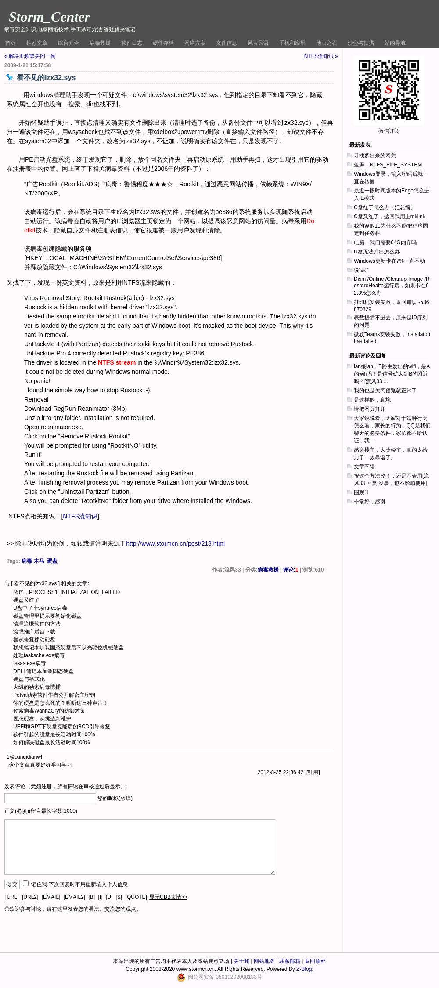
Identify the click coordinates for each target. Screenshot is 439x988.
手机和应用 (292, 43)
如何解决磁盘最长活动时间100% (51, 742)
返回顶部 (315, 961)
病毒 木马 (33, 561)
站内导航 (395, 43)
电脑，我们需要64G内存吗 (385, 242)
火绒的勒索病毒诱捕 (37, 687)
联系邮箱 (289, 961)
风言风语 (258, 43)
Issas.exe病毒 (29, 663)
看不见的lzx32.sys (35, 583)
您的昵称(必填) (115, 798)
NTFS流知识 (80, 516)
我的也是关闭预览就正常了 (385, 390)
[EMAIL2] (74, 897)
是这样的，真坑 (372, 400)
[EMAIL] (51, 897)
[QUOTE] (136, 897)
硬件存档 (163, 43)
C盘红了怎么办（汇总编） (385, 207)
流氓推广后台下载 (34, 632)
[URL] (12, 897)
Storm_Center (49, 17)
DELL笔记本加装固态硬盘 (43, 671)
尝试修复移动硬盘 (34, 640)
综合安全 (68, 43)
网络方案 (194, 43)
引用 (313, 772)
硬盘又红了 (26, 600)
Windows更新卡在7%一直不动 (389, 261)
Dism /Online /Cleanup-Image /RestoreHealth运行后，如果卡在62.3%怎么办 (392, 286)
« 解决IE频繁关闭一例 (30, 56)
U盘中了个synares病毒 (40, 608)
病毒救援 (100, 43)
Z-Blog (304, 969)
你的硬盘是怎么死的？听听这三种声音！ (60, 703)
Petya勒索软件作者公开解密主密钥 (54, 695)
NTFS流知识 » (321, 56)
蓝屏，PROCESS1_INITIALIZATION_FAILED (66, 592)
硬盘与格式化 (29, 679)
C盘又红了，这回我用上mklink (389, 217)
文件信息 (226, 43)
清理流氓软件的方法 (37, 624)
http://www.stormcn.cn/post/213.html (175, 543)
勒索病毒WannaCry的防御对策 (49, 711)
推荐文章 (36, 43)
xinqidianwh (30, 757)
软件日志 (131, 43)
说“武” (361, 270)
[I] (100, 897)
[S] (119, 897)
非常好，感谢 (369, 502)
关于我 (241, 961)
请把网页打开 (369, 409)
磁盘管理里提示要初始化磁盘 (47, 616)
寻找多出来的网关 (375, 155)
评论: (291, 570)
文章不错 (364, 466)
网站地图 (264, 961)
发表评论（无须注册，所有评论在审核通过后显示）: (65, 786)
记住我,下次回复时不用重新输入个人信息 (79, 884)
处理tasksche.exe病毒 (39, 655)
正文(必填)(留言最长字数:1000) (40, 811)
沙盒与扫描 (361, 43)
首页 (10, 43)
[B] (91, 897)
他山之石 (326, 43)
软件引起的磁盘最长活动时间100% (54, 734)
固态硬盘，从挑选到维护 (42, 719)
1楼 (11, 757)
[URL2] (30, 897)
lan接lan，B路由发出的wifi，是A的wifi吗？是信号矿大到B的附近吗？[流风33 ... (392, 373)
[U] (109, 897)
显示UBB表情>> (168, 897)
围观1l (361, 492)
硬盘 (52, 561)
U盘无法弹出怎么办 (377, 252)
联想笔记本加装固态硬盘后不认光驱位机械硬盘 (68, 647)
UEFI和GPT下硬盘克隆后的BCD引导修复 (61, 727)
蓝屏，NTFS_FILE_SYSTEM (388, 165)
